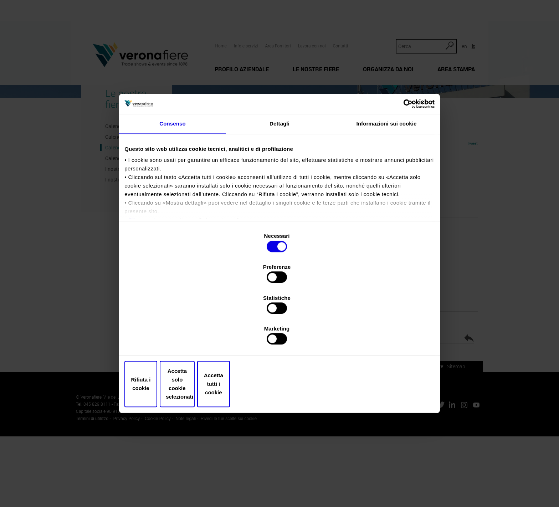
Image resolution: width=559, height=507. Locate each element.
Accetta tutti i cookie (382, 338)
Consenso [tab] (172, 188)
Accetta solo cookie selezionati (279, 338)
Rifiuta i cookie (177, 338)
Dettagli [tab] (279, 188)
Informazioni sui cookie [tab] (387, 188)
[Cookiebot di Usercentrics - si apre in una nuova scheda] (401, 164)
